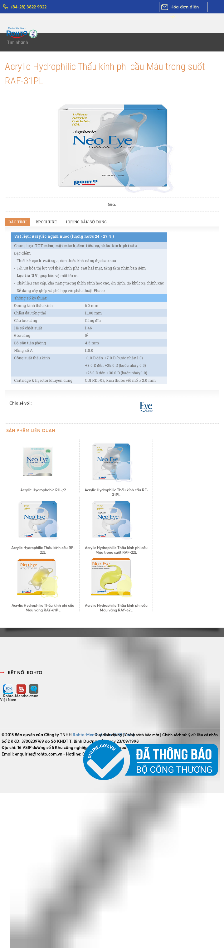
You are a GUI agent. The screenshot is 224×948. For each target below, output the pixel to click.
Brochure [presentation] (46, 221)
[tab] (17, 222)
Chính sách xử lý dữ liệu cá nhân (190, 734)
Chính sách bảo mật (142, 734)
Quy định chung (108, 734)
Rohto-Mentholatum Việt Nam (19, 697)
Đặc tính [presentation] (17, 221)
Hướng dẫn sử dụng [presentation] (86, 221)
